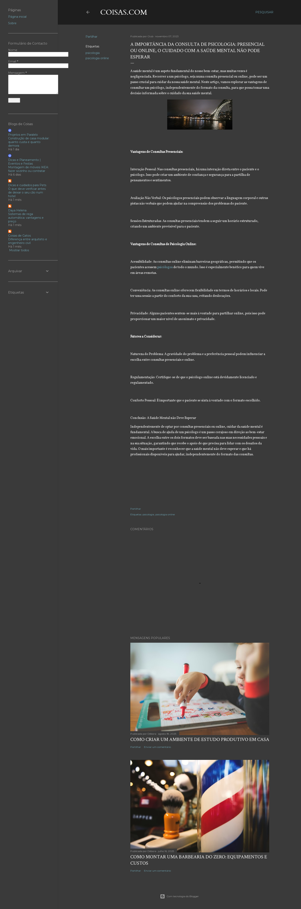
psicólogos (165, 267)
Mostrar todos (19, 250)
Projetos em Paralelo (23, 135)
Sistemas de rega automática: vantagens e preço (26, 217)
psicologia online (97, 58)
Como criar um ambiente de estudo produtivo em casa (199, 739)
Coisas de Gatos (19, 235)
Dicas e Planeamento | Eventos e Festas (24, 161)
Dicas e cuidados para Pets (27, 185)
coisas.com (123, 12)
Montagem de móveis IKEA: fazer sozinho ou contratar (28, 169)
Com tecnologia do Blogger (179, 896)
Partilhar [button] (91, 36)
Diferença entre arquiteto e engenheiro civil (27, 241)
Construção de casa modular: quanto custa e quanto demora (28, 142)
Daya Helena (17, 210)
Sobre (12, 23)
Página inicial (17, 17)
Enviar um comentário (157, 746)
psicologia (93, 53)
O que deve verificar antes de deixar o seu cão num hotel (27, 192)
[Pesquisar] (264, 12)
